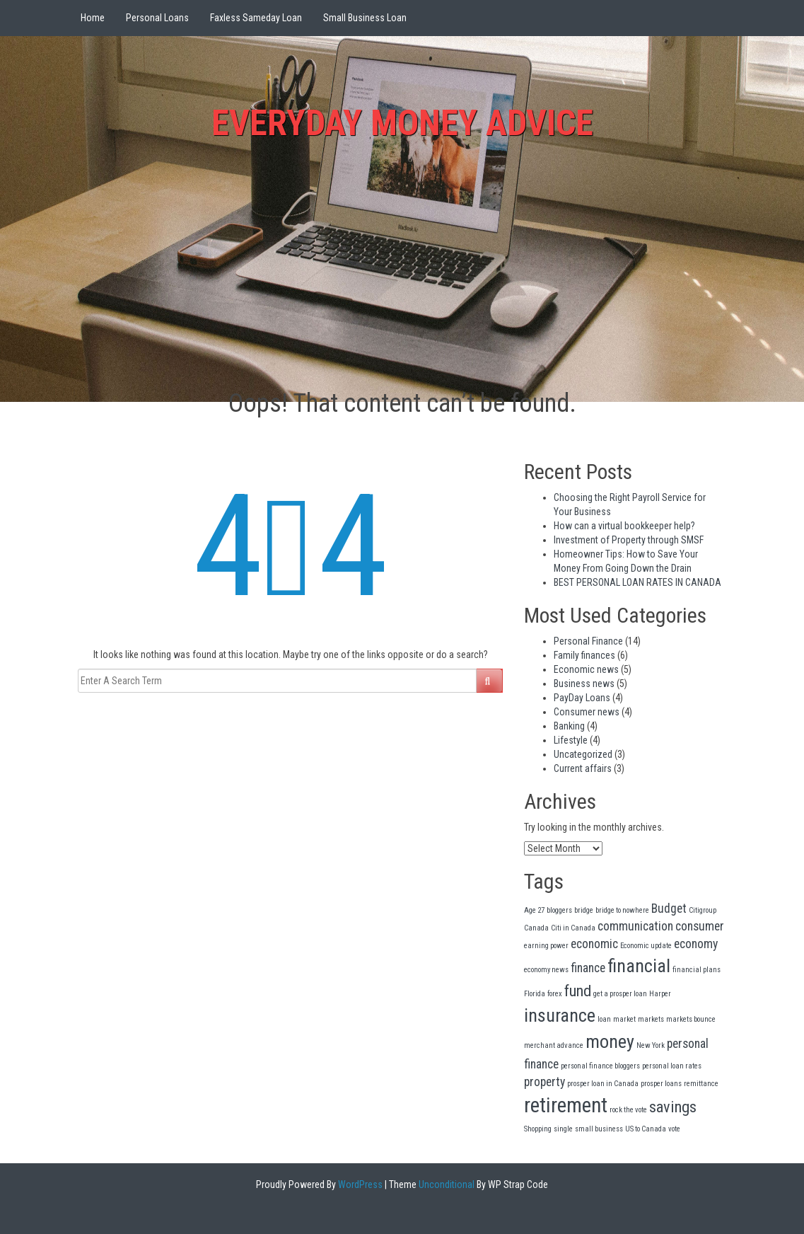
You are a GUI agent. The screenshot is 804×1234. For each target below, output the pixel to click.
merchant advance (553, 1045)
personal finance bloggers (600, 1066)
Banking (569, 726)
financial (638, 965)
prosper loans (661, 1083)
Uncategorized (583, 754)
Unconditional (445, 1184)
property (544, 1082)
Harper (660, 993)
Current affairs (583, 768)
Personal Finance (588, 641)
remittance (701, 1083)
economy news (546, 969)
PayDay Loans (582, 697)
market (624, 1019)
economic (594, 944)
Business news (584, 683)
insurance (559, 1015)
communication (635, 926)
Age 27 (534, 910)
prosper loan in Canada (603, 1083)
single (563, 1129)
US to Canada (645, 1129)
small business (599, 1129)
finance (588, 968)
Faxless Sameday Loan (256, 17)
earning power (546, 945)
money (609, 1041)
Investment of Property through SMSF (629, 540)
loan (604, 1019)
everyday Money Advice (402, 123)
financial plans (696, 969)
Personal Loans (157, 17)
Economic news (586, 669)
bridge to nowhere (622, 910)
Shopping (538, 1129)
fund (577, 990)
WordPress (359, 1184)
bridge (583, 910)
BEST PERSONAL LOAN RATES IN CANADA (637, 582)
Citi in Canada (573, 928)
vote (674, 1129)
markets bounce (691, 1019)
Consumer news (586, 711)
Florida (534, 993)
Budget (669, 908)
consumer (699, 926)
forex (554, 993)
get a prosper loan (620, 993)
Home (93, 17)
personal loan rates (671, 1066)
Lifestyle (571, 740)
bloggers (559, 910)
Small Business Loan (365, 17)
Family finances (584, 655)
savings (673, 1106)
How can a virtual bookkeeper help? (624, 525)
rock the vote (628, 1109)
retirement (565, 1105)
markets (651, 1019)
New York (650, 1045)
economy (696, 944)
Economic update (646, 945)
